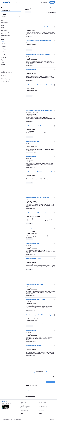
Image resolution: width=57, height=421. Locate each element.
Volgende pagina (40, 371)
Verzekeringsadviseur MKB (32, 141)
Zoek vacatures (23, 402)
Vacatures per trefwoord (24, 407)
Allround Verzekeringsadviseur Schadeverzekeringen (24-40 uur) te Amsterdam (39, 315)
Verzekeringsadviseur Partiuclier (34, 126)
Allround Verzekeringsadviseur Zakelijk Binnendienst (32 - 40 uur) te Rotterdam (39, 110)
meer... (35, 136)
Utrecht (3, 51)
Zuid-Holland (4, 43)
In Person (28, 347)
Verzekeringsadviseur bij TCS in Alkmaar (36, 299)
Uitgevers (22, 414)
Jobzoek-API (22, 416)
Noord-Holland (4, 49)
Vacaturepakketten (42, 403)
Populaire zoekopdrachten (25, 406)
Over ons (40, 414)
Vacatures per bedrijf (24, 410)
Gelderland (4, 46)
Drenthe (3, 53)
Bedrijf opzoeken (23, 405)
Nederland (3, 41)
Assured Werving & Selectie (32, 87)
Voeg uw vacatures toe (43, 406)
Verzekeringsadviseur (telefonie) (34, 258)
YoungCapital (29, 158)
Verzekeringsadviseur (31, 69)
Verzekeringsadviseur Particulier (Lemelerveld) (37, 197)
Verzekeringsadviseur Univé (33, 243)
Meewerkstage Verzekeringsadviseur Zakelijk (37, 26)
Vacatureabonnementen (43, 405)
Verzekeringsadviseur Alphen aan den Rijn (36, 212)
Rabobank (28, 56)
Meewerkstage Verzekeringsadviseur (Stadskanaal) (38, 40)
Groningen (3, 48)
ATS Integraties (41, 410)
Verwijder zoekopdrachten (30, 396)
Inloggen (52, 2)
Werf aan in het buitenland (43, 407)
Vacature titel (4, 8)
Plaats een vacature (42, 402)
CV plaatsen (44, 2)
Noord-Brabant (4, 54)
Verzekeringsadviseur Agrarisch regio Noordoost (38, 54)
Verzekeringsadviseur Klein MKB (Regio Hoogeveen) (39, 171)
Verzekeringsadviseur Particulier (34, 345)
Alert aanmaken (50, 382)
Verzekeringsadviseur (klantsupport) (35, 284)
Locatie (3, 14)
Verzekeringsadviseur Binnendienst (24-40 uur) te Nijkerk (39, 85)
